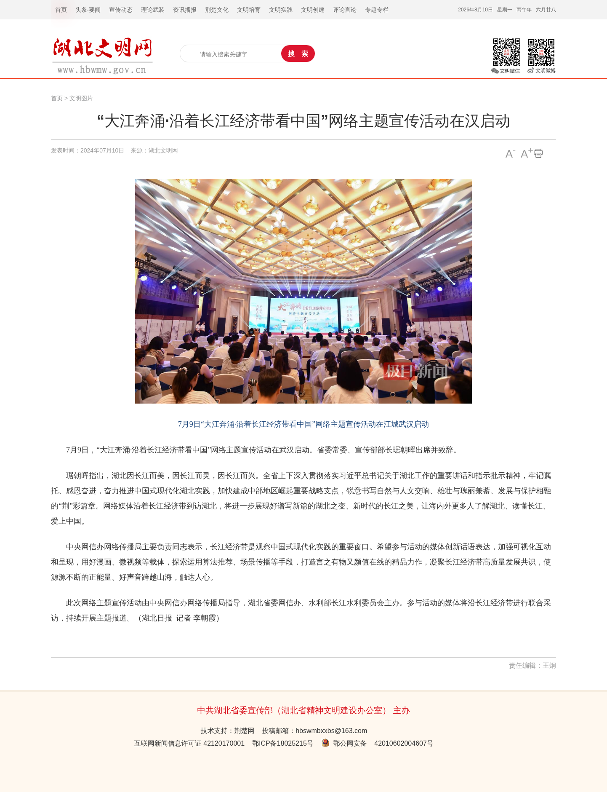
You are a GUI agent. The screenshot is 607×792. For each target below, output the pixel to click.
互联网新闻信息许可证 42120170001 (189, 743)
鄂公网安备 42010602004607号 (377, 743)
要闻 (95, 9)
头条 (81, 9)
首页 (57, 98)
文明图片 (81, 98)
